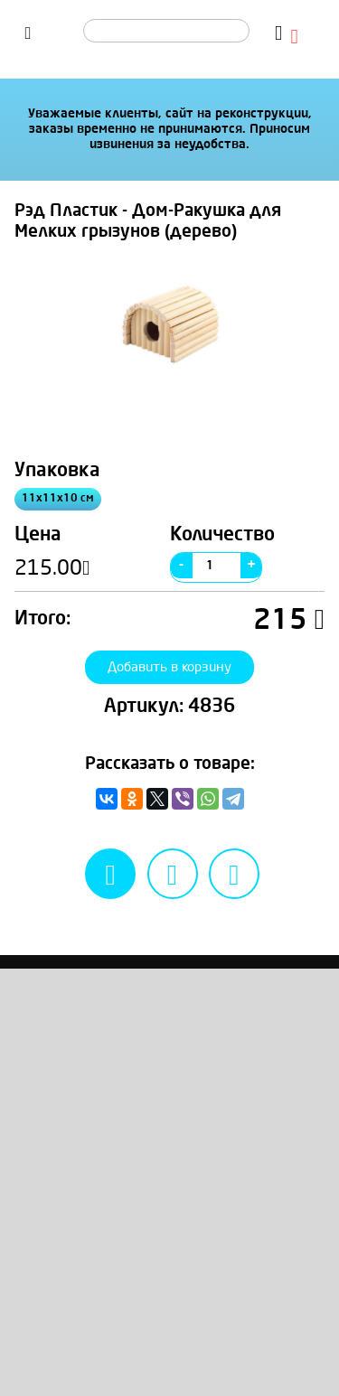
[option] (169, 337)
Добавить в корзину (170, 679)
